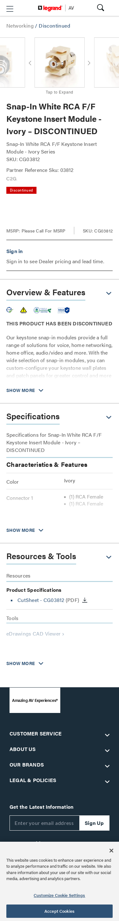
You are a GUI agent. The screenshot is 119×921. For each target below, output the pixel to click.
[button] (9, 9)
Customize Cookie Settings (59, 895)
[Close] (111, 851)
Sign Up (94, 822)
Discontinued (54, 25)
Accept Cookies (59, 911)
